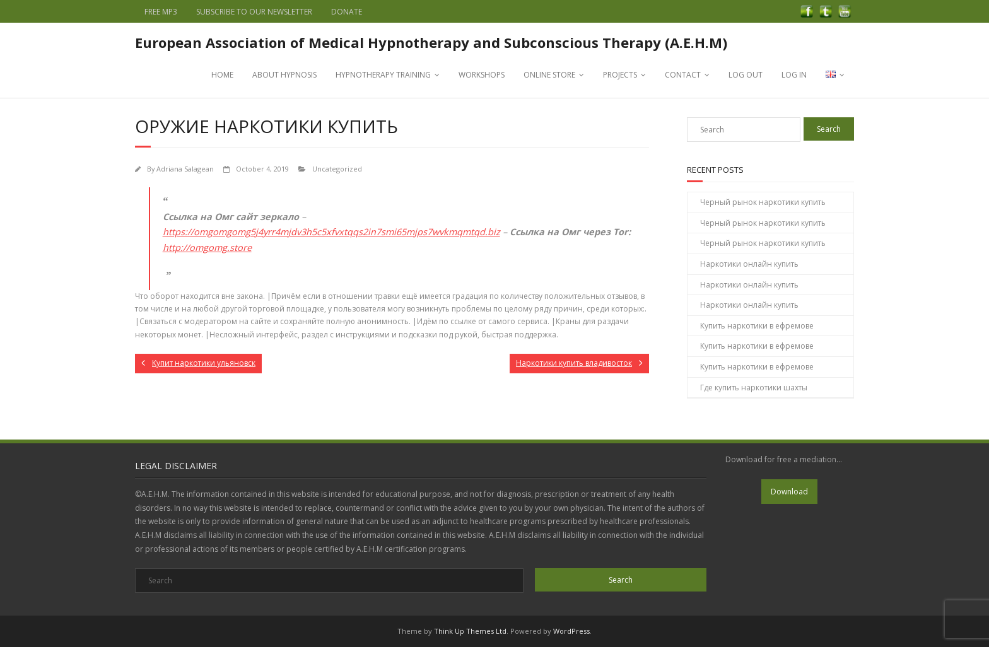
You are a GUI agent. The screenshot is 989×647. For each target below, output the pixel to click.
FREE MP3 (160, 11)
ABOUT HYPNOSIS (284, 74)
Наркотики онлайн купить (749, 264)
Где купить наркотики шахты (753, 387)
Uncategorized (337, 168)
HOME (222, 74)
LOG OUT (746, 74)
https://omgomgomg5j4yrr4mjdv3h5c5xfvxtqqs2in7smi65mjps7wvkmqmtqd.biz (331, 232)
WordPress (571, 631)
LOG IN (794, 74)
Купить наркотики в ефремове (757, 325)
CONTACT (683, 74)
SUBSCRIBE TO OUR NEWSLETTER (254, 11)
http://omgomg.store (207, 248)
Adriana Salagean (185, 168)
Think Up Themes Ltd (470, 631)
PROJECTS (620, 74)
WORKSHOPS (482, 74)
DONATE (346, 11)
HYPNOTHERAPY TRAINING (383, 74)
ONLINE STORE (549, 74)
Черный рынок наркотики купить (763, 202)
